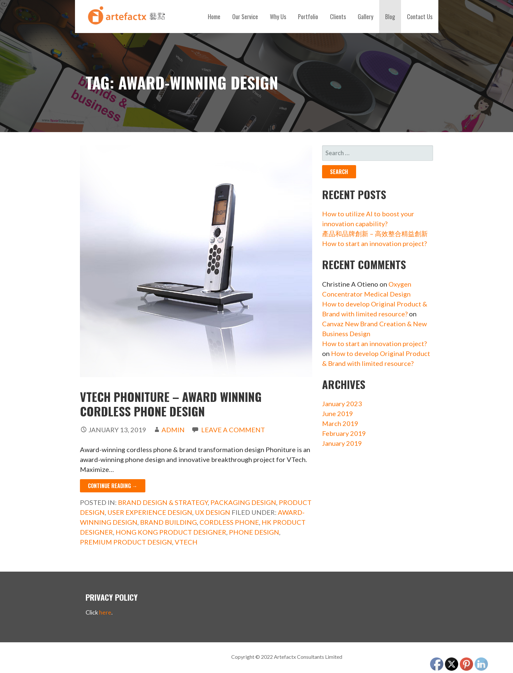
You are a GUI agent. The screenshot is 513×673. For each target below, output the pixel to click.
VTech (186, 542)
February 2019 (344, 433)
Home (214, 16)
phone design (254, 532)
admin (173, 430)
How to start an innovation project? (374, 243)
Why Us (278, 16)
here (105, 612)
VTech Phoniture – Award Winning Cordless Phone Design (171, 403)
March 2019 (340, 423)
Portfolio (308, 16)
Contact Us (419, 16)
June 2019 (337, 413)
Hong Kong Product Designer (171, 532)
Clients (338, 16)
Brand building (168, 522)
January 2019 (342, 443)
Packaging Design (243, 502)
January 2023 (342, 403)
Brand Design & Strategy (163, 502)
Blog (390, 16)
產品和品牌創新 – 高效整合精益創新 (375, 233)
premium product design (126, 542)
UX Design (212, 512)
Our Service (245, 16)
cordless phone (229, 522)
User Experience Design (149, 512)
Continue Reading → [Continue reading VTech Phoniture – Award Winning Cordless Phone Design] (112, 486)
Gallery (365, 16)
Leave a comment (233, 430)
